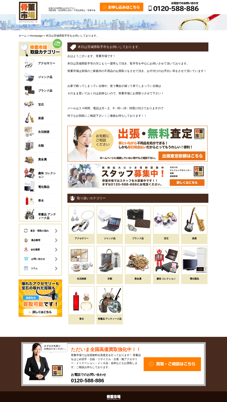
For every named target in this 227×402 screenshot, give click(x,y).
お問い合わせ (34, 259)
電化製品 (43, 186)
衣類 (41, 145)
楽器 (41, 118)
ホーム (23, 35)
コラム (31, 268)
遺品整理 (32, 240)
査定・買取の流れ (36, 231)
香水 (41, 200)
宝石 (41, 104)
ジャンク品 (45, 76)
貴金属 (42, 159)
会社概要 (32, 250)
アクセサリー (46, 63)
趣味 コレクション (166, 278)
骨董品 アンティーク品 (110, 318)
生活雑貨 (43, 131)
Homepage (36, 35)
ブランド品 (45, 90)
